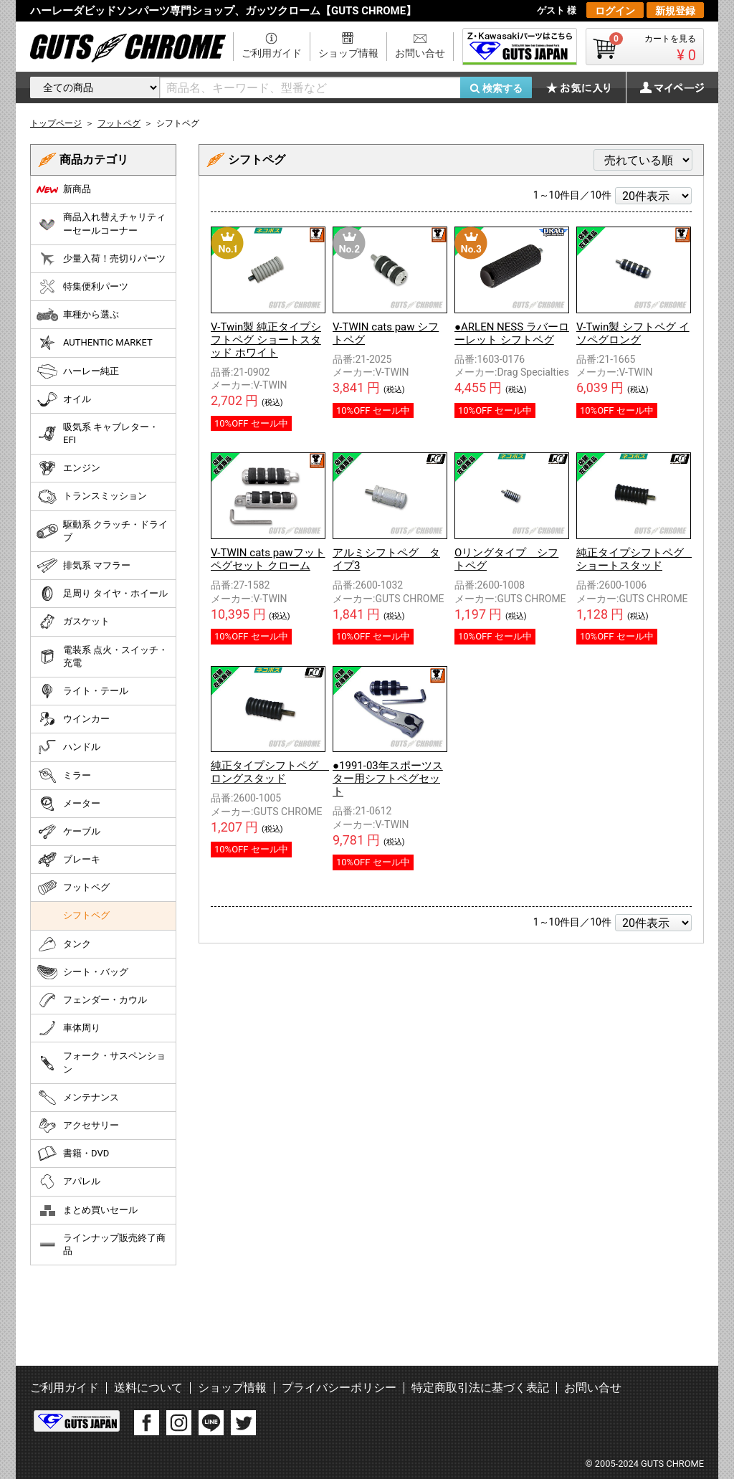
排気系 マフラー (83, 565)
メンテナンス (78, 1097)
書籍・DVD (73, 1153)
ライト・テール (82, 691)
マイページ (664, 87)
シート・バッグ (82, 972)
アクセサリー (78, 1125)
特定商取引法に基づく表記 (480, 1387)
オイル (64, 399)
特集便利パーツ (82, 287)
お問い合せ (420, 53)
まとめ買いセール (87, 1210)
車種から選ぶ (78, 315)
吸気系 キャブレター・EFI (97, 433)
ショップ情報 (348, 53)
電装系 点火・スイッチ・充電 (102, 656)
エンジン (68, 468)
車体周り (68, 1028)
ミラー (64, 776)
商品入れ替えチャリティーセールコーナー (101, 223)
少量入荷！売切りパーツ (101, 259)
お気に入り (585, 87)
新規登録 (675, 10)
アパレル (68, 1181)
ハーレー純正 (78, 371)
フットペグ (73, 887)
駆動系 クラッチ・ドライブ (102, 531)
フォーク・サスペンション (101, 1062)
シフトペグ (86, 915)
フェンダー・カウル (92, 1000)
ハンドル (68, 747)
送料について (148, 1387)
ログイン (615, 10)
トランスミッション (92, 497)
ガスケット (73, 621)
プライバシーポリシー (339, 1387)
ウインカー (73, 719)
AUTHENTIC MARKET (95, 343)
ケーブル (68, 831)
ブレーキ (68, 859)
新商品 (64, 189)
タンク (64, 944)
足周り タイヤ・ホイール (102, 593)
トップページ (56, 123)
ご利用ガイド (272, 53)
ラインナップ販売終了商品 (101, 1244)
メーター (68, 803)
